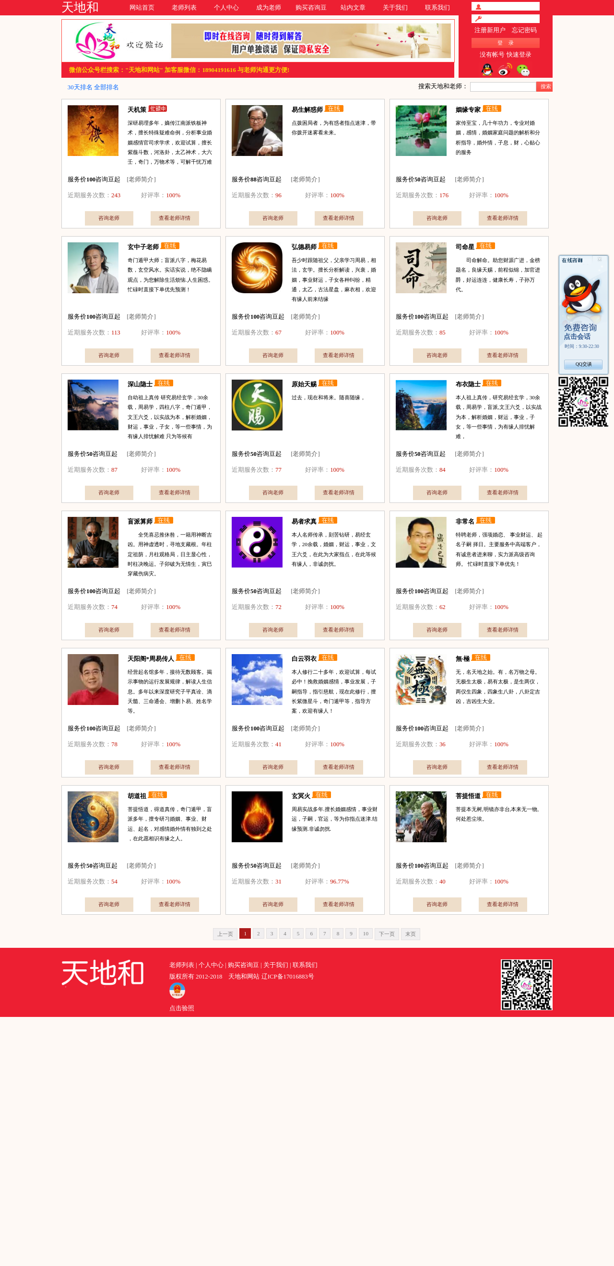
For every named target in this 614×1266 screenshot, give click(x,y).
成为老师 (268, 7)
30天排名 (80, 87)
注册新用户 (490, 30)
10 (365, 933)
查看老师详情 (174, 218)
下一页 (387, 934)
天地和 (80, 7)
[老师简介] (141, 179)
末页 (410, 934)
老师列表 (184, 7)
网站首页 (142, 7)
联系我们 (437, 7)
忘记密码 (524, 30)
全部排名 (106, 87)
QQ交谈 (584, 364)
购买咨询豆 (311, 7)
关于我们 (395, 7)
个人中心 (226, 7)
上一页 (225, 934)
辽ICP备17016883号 (287, 976)
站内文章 (353, 7)
